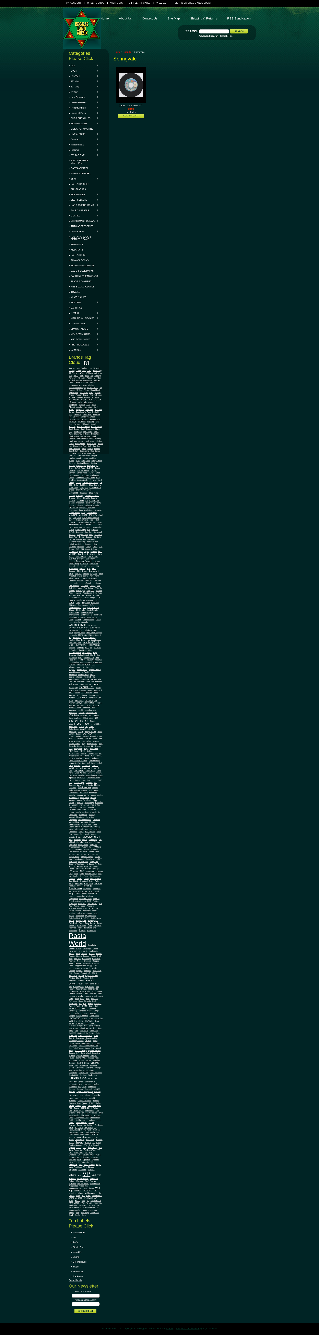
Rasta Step (91, 931)
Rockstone (93, 989)
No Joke (98, 864)
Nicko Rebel (83, 862)
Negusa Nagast (87, 857)
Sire (85, 1026)
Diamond (91, 539)
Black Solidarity (95, 439)
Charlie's (79, 490)
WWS (71, 1200)
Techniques (86, 1108)
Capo (98, 473)
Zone (84, 1215)
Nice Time (73, 862)
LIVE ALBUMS (84, 134)
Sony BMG (85, 1043)
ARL (95, 400)
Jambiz (81, 710)
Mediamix (96, 812)
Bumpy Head (97, 461)
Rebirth (91, 954)
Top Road (96, 1130)
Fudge (92, 598)
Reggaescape (74, 968)
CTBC (75, 527)
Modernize (73, 832)
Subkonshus (90, 1082)
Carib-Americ (74, 475)
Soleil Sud (73, 1036)
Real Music (83, 951)
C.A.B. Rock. (80, 468)
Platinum (89, 896)
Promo (94, 911)
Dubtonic (80, 559)
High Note (82, 650)
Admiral (72, 380)
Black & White (83, 426)
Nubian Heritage (92, 869)
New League (79, 859)
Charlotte (88, 490)
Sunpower (82, 1087)
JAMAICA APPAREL (81, 173)
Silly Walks (88, 1021)
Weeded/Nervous (75, 1188)
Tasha (71, 1106)
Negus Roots (74, 857)
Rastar (71, 949)
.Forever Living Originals (78, 368)
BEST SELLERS (84, 200)
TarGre (98, 1103)
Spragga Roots (93, 1058)
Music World (83, 844)
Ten (70, 1110)
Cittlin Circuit (94, 500)
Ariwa (89, 400)
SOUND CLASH (84, 123)
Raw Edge (87, 949)
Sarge (96, 1011)
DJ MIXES (84, 350)
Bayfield (95, 412)
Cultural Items (84, 231)
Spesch (72, 1053)
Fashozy (72, 581)
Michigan (84, 822)
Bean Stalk (87, 414)
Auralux (79, 407)
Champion (84, 487)
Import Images (74, 672)
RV (80, 1004)
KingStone (78, 749)
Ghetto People (92, 610)
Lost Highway (91, 775)
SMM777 (72, 1033)
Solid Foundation (85, 1036)
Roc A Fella (89, 986)
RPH (77, 999)
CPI (90, 515)
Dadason (79, 532)
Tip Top (91, 1123)
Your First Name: (83, 1291)
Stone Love (83, 1065)
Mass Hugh (89, 802)
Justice (79, 734)
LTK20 (99, 780)
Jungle (80, 731)
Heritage (80, 648)
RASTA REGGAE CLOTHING (79, 161)
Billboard (85, 424)
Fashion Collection (90, 578)
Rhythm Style (88, 978)
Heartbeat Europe (94, 640)
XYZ (82, 1203)
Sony (77, 1043)
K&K (90, 734)
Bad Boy (98, 410)
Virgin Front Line (75, 1167)
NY (70, 871)
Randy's (72, 925)
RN (70, 986)
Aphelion (95, 397)
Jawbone (77, 718)
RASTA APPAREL (79, 168)
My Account (73, 3)
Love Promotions (93, 778)
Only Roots (84, 876)
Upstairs (95, 1160)
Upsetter (86, 1160)
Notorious (79, 869)
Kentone (96, 741)
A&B (81, 375)
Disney (88, 547)
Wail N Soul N (82, 1179)
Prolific (78, 911)
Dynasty (97, 561)
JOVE (81, 727)
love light (81, 778)
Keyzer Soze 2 (74, 744)
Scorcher (92, 1013)
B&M (96, 407)
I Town (87, 665)
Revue (76, 973)
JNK (86, 721)
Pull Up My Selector (84, 913)
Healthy (72, 640)
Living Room (90, 770)
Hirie (98, 655)
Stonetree (93, 1065)
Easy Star (94, 564)
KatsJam (87, 739)
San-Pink (92, 1008)
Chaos (71, 490)
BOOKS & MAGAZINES (82, 265)
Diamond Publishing (77, 542)
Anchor (71, 395)
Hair (95, 630)
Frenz (86, 598)
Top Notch (88, 1127)
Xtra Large (74, 1203)
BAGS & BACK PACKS (82, 271)
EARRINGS (76, 308)
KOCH (82, 751)
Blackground (80, 444)
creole (92, 520)
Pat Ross (98, 883)
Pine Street (92, 894)
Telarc (95, 1108)
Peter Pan (97, 889)
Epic (88, 569)
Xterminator (96, 1200)
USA (71, 1162)
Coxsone (83, 515)
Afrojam (91, 385)
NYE (82, 871)
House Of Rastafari (94, 660)
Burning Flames (83, 463)
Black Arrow (96, 426)
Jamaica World (75, 708)
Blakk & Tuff (91, 444)
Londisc (81, 775)
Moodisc (87, 836)
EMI (97, 566)
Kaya (95, 739)
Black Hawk (87, 431)
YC (98, 1205)
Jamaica (95, 705)
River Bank (89, 984)
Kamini (85, 736)
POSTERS (84, 302)
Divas (95, 547)
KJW (70, 751)
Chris (79, 498)
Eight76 (84, 566)
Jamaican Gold (88, 708)
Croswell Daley (83, 522)
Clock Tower (90, 503)
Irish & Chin (73, 684)
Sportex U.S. (81, 1058)
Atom (94, 404)
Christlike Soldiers (90, 498)
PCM (79, 886)
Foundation (87, 593)
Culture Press (84, 527)
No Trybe (87, 866)
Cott (83, 512)
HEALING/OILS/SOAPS (84, 318)
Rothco (88, 996)
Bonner (97, 449)
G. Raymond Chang (91, 600)
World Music (97, 1196)
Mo (91, 829)
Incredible (73, 674)
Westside (77, 1191)
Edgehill (72, 566)
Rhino (81, 975)
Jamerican (73, 713)
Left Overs (91, 763)
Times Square (81, 1123)
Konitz (83, 753)
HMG (80, 657)
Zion (77, 1213)
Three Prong (95, 1118)
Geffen (92, 605)
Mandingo (93, 793)
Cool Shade (88, 510)
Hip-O (92, 655)
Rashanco (73, 931)
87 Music (89, 373)
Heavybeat (93, 644)
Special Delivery (94, 1051)
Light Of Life (73, 768)
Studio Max (92, 1075)
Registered (85, 968)
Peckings (87, 885)
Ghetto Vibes (74, 612)
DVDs (84, 71)
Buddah (92, 458)
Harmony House (86, 635)
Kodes (89, 751)
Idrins (79, 667)
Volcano (72, 1175)
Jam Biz (72, 705)
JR (86, 727)
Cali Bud (72, 470)
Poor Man (82, 904)
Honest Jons (89, 657)
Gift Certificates (139, 3)
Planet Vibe (80, 896)
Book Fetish (73, 451)
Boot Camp (95, 451)
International (74, 679)
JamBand (72, 710)
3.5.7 (89, 371)
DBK (91, 535)
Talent (77, 1098)
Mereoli (72, 817)
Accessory (91, 378)
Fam (91, 576)
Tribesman (90, 1140)
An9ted (98, 393)
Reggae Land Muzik (83, 963)
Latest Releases (84, 102)
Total (81, 1132)
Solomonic (79, 1038)
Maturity (91, 807)
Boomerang (84, 451)
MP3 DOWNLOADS (84, 339)
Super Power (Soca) (84, 1092)
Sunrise (72, 1089)
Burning (72, 463)
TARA (91, 1103)
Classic (72, 503)
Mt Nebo (79, 842)
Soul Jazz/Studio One (88, 1046)
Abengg (97, 375)
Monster (94, 834)
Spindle (72, 1055)
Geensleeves (83, 605)
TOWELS (75, 292)
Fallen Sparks (83, 576)
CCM (76, 485)
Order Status (95, 3)
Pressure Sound (75, 908)
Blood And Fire (79, 446)
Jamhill (81, 713)
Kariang (79, 739)
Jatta (71, 718)
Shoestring (78, 1021)
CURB (71, 530)
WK (83, 1196)
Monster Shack (75, 837)
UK (86, 1152)
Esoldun (72, 571)
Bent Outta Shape (88, 417)
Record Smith (96, 956)
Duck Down (90, 559)
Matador (83, 807)
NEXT (99, 859)
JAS (90, 715)
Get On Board (93, 608)
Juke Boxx (91, 729)
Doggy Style (84, 552)
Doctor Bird (73, 552)
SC (70, 1013)
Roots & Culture (75, 994)
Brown (85, 458)
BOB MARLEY (84, 194)
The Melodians (91, 1113)
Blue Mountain (74, 449)
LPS (93, 780)
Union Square (83, 1155)
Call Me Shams (83, 470)
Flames (72, 591)
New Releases (84, 97)
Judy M (83, 729)
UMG (91, 1152)
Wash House (95, 1183)
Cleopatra (80, 503)
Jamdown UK (90, 710)
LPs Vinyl (84, 76)
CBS (70, 485)
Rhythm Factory (91, 976)
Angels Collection (83, 397)
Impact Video (82, 670)
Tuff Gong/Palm (90, 1150)
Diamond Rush (92, 542)
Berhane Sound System (78, 419)
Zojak (71, 1215)
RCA (71, 951)
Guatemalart (94, 628)
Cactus (97, 468)
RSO (82, 999)
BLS (89, 446)
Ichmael (72, 667)
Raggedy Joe (81, 921)
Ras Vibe (72, 928)
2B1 (84, 371)
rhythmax (72, 981)
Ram (81, 923)
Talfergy (84, 1098)
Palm (91, 881)
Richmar (81, 981)
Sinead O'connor (81, 1023)
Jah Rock (82, 697)
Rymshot (97, 1004)
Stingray (95, 1062)
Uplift (79, 1160)
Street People (88, 1070)
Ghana (71, 610)
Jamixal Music (91, 713)
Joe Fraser (83, 723)
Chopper (72, 498)
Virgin (98, 1164)
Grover (80, 628)
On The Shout (90, 874)
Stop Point (80, 1068)
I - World (72, 665)
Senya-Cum (94, 1016)
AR (70, 400)
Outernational (95, 879)
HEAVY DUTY (80, 645)
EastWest (84, 564)
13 (91, 368)
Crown (92, 522)
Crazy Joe (77, 517)
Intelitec (79, 677)
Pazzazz (72, 886)
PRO (97, 908)
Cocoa (71, 505)
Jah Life (72, 698)
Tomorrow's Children (85, 1125)
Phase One (82, 891)
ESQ (79, 571)
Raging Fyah (93, 921)
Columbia (73, 508)
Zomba (77, 1215)
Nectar (83, 854)
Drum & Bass (80, 556)
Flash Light (80, 591)
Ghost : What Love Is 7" (131, 105)
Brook (78, 458)
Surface (97, 1092)
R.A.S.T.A (85, 918)
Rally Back (73, 923)
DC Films (98, 535)
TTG (84, 1148)
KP (100, 753)
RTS (87, 999)
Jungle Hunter (90, 731)
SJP (77, 1028)
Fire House (77, 588)
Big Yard (77, 424)
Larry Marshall (94, 761)
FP (83, 595)
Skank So (84, 1028)
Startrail (72, 1063)
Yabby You (98, 1203)
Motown (77, 840)
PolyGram (73, 904)
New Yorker (90, 859)
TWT (71, 1152)
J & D (71, 693)
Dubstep (84, 139)
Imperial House (95, 670)
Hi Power (97, 648)
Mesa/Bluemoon (84, 820)
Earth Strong (74, 564)
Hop (97, 657)
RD (75, 951)
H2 (81, 630)
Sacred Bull (93, 1006)
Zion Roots (94, 1213)
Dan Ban (88, 532)
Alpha (86, 390)
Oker (76, 874)
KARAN (72, 739)
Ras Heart (97, 925)
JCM (91, 718)
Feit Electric (78, 583)
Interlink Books (89, 677)
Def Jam (97, 537)
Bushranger (81, 466)
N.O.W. (87, 849)
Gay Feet (95, 603)
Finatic (92, 586)
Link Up (83, 768)
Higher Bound (83, 655)
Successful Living (75, 1084)
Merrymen (73, 820)
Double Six (91, 554)
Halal (71, 633)
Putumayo (80, 916)
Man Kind (84, 793)
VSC (99, 1175)
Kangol (93, 736)
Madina (95, 788)
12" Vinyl (84, 81)
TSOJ (78, 1148)
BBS (70, 414)
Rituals (80, 984)
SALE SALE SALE (84, 210)
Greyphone (92, 625)
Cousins (73, 515)
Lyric (79, 785)
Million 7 (78, 827)
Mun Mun (88, 842)
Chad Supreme (95, 485)
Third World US (86, 1115)
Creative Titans (82, 520)
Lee (83, 763)
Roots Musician (90, 994)
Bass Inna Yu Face (83, 412)
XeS (83, 1200)
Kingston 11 (88, 746)
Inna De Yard (83, 674)
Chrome (72, 500)
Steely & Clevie (82, 1063)
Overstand (84, 881)
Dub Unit (72, 559)
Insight (92, 674)
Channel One (95, 487)
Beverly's (72, 422)
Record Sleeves (82, 956)
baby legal (80, 410)
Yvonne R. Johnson (89, 1210)
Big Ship (90, 422)
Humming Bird (86, 662)
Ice (93, 665)
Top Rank (87, 1130)
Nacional (94, 849)
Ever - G (78, 573)
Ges (84, 608)
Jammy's (74, 715)
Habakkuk (88, 630)
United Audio (95, 1155)
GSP (86, 628)
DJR (77, 549)
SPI (77, 1053)
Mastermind (73, 807)
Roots (99, 991)
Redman (72, 961)
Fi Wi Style (97, 583)
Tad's (96, 1095)
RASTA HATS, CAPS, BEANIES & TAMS (81, 238)
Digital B (78, 544)
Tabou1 (87, 1095)
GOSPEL (84, 215)
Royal (94, 996)
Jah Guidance (94, 695)
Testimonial (89, 1110)
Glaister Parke (96, 615)
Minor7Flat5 (88, 827)
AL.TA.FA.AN (92, 388)
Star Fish (96, 1060)
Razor (95, 949)
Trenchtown (79, 1140)
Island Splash (80, 690)
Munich (97, 842)
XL (88, 1200)
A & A (96, 373)
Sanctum (82, 1011)
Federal (80, 581)
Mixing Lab (79, 829)
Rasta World (77, 939)
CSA (94, 525)
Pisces (71, 896)
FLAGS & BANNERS (81, 281)
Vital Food (82, 1169)
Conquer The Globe (87, 508)
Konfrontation (74, 753)
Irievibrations (97, 682)
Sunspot (80, 1089)
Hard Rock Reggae (94, 633)
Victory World (89, 1165)
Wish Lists (116, 3)
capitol (91, 473)
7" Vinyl (84, 92)
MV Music (97, 847)
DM (82, 549)
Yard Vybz (91, 1205)
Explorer (93, 573)
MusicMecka (86, 847)
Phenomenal (94, 891)
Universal (85, 1157)
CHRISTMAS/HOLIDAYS (84, 221)
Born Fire (72, 453)
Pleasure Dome (85, 899)
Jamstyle (83, 715)
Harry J (98, 635)
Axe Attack (88, 407)
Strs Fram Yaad (96, 1073)
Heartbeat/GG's (75, 642)
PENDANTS (77, 244)
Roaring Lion (78, 986)
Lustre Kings (79, 783)
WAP (87, 1181)
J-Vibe (77, 693)
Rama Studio (90, 923)
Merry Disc (89, 817)
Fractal (88, 595)
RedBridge (86, 958)
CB (101, 483)
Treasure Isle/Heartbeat (84, 1137)
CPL (95, 515)
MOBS (96, 829)
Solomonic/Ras (91, 1038)
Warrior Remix (83, 1183)
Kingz (86, 749)
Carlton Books (82, 480)
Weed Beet (84, 1186)
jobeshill (72, 724)
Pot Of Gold (92, 904)
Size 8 (71, 1028)
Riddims (84, 150)
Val (91, 1162)
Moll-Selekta (90, 832)
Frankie (96, 595)
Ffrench (88, 583)
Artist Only (82, 402)
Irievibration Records (82, 682)
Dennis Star (81, 539)
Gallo (78, 603)
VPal (94, 1175)
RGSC (94, 973)
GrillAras (72, 628)
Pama (71, 883)
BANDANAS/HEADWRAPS (84, 276)
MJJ (86, 829)
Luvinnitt (89, 783)
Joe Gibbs (96, 724)
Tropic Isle (97, 1142)
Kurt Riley (78, 758)
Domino (94, 552)
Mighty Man (86, 824)
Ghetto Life (80, 610)
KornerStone (93, 753)
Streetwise (73, 1073)
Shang (84, 1018)
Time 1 (71, 1123)
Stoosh (71, 1068)
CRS (82, 525)
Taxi (84, 1105)
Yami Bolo (73, 1205)
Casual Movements (90, 483)
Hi (91, 648)
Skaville (92, 1028)
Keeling (77, 741)
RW (84, 1004)
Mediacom (86, 812)
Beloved (76, 417)
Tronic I (88, 1142)
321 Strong (97, 371)
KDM (71, 741)
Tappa (84, 1103)
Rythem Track (74, 1006)
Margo (93, 795)
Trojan (79, 1142)
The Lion (80, 1113)
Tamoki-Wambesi (84, 1101)
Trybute (72, 1148)
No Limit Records (76, 866)
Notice (71, 869)
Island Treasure (93, 690)
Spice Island (86, 1053)
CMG (99, 503)
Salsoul (84, 1008)
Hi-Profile (72, 650)
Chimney (79, 496)
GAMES (84, 313)
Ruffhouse (73, 1001)
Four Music (97, 593)
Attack (72, 407)
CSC (100, 525)
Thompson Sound (81, 1118)
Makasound (74, 793)
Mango (80, 795)
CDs (84, 65)
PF (70, 891)
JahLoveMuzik (89, 703)
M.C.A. (97, 785)
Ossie (86, 878)
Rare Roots (81, 925)
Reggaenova (92, 966)
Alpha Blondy (95, 390)
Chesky (72, 496)
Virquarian (73, 1169)
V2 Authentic (83, 1162)
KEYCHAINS (77, 249)
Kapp (99, 736)
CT (70, 527)
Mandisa (72, 795)
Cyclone (95, 530)
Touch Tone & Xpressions (79, 1135)
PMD (89, 901)
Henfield (72, 648)
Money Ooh (78, 834)
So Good (81, 1033)
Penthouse (75, 888)
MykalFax (78, 849)
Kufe (92, 756)
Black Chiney (74, 429)
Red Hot (77, 958)
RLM (97, 984)
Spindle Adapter (82, 1055)
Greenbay (85, 622)
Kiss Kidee (94, 749)
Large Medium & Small (78, 761)
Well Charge (89, 1188)
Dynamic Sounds (84, 561)
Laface (86, 758)
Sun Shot (87, 1084)
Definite (72, 539)
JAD (78, 695)
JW (84, 734)
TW (98, 1150)
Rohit (82, 991)
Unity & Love (74, 1157)
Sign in (179, 3)
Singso (80, 1026)
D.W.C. (71, 532)
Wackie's (72, 1179)
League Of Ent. (75, 763)
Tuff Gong (92, 1147)
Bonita (90, 449)
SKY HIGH (84, 1031)
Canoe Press (82, 473)
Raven (78, 949)
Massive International (80, 805)
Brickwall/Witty (84, 456)
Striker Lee (83, 1072)
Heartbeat (80, 640)
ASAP (90, 402)
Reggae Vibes (80, 966)
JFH (76, 721)
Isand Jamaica (85, 684)
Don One (82, 554)
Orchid (79, 879)
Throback (91, 1120)
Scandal (76, 1013)
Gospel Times (88, 620)
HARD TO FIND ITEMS (84, 205)
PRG (85, 908)
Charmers (83, 493)
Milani (71, 827)
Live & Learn (79, 770)
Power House (79, 906)
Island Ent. (86, 687)
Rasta (82, 930)
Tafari (71, 1098)
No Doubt (90, 864)
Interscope (85, 679)
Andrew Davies (96, 395)
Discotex (80, 547)
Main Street (93, 790)
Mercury (92, 815)
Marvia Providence (84, 800)
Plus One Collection (77, 901)
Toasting (72, 1125)
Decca (81, 537)
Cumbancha (97, 527)
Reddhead (96, 958)
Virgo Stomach (89, 1167)
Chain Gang (73, 487)
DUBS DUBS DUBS (84, 118)
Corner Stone (74, 513)
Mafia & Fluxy (74, 790)
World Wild (88, 1198)
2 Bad (78, 371)
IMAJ (93, 667)
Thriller (71, 1120)
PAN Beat (79, 883)
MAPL (86, 795)
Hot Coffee (73, 660)
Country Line (92, 513)
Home (117, 52)
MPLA (84, 840)
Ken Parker (86, 741)
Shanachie (74, 1018)
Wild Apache (90, 1193)
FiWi (96, 588)
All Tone (79, 390)
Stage (81, 1060)
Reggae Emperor (84, 961)
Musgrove (73, 844)
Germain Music (75, 608)
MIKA (95, 824)
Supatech (88, 1089)
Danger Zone (82, 535)
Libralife (77, 766)
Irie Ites (94, 679)
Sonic (88, 1040)
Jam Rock (81, 705)
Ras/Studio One (89, 928)
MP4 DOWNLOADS (84, 334)
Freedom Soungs (75, 598)
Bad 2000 (89, 410)
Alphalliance (73, 393)
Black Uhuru (89, 441)
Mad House (84, 787)
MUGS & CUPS (78, 297)
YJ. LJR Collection (87, 1208)
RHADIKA (73, 976)
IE (83, 667)
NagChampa (74, 852)
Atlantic (82, 405)
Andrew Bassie (82, 395)
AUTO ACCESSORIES (82, 226)
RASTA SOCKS (78, 255)
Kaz (100, 739)
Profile (71, 911)
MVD (71, 849)
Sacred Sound (74, 1008)
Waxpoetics (73, 1186)
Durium (71, 561)
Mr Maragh (93, 840)
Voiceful (91, 1169)
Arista (83, 400)
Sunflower (73, 1087)
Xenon (77, 1200)
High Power (87, 653)
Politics (95, 901)
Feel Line (88, 581)
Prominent (86, 911)
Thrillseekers (81, 1120)
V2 (75, 1162)
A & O (76, 375)
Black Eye (78, 431)
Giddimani (85, 615)
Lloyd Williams (80, 773)
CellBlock (83, 485)
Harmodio (73, 635)
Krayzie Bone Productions (79, 756)
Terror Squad (78, 1110)
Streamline (77, 1070)
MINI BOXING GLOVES (82, 286)
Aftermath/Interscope (77, 388)
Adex (99, 378)
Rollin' (87, 991)
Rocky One (73, 991)
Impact (72, 669)
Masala (80, 802)
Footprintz (90, 591)
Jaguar (84, 695)
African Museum (81, 383)
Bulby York (86, 461)
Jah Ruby (93, 698)
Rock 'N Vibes (81, 989)
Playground (73, 899)
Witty (78, 1196)
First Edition (88, 588)
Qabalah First (74, 918)
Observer (90, 871)
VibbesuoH (73, 1165)
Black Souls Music (76, 441)
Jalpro (99, 703)
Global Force (74, 617)
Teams (76, 1108)
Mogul (81, 832)
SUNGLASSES (78, 189)
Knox (76, 751)
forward (78, 593)
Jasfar (96, 715)
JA (82, 693)
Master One (95, 805)
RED (70, 958)
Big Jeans (81, 422)
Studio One (78, 1078)
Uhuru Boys (78, 1152)
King (83, 744)
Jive (81, 721)
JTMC (91, 727)
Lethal (99, 763)
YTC (98, 1208)
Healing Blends (89, 638)
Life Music (86, 766)
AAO (87, 375)
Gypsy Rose (73, 630)
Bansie (71, 412)
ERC (94, 569)
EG (78, 566)
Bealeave (77, 414)
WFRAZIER (87, 1191)
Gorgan (78, 620)
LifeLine (95, 766)
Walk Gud (94, 1179)
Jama (88, 705)
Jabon (95, 693)
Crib (97, 520)
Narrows (83, 852)
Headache (77, 638)
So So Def (90, 1033)
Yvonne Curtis (74, 1210)
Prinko (91, 908)
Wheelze (72, 1193)
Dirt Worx (87, 544)
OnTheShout (95, 876)
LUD (70, 783)
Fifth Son (84, 586)
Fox (70, 595)
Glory (83, 617)
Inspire (71, 677)
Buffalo (71, 461)
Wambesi (79, 1181)
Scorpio (72, 1016)
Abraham (72, 378)
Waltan (71, 1181)
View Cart (162, 3)
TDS (70, 1108)
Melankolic (83, 815)
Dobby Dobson (91, 549)
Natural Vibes (93, 852)
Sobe (98, 1033)
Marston (72, 800)
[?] (86, 362)
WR (95, 1198)
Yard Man (82, 1205)
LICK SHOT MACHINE (82, 129)
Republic (87, 971)
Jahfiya (79, 703)
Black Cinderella (87, 429)
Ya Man (89, 1203)
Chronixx (80, 500)
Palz (96, 881)
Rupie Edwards (85, 1001)
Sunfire (96, 1084)
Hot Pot (82, 660)
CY (88, 530)
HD (70, 638)
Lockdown (98, 773)
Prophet (72, 913)
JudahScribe (74, 729)
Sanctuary (73, 1011)
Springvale (73, 1060)
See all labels (75, 1280)
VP (87, 1173)
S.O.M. (84, 1006)
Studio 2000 (73, 1075)
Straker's (89, 1068)
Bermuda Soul (94, 419)
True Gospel (93, 1145)
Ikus (87, 667)
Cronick (72, 522)
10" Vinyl (84, 86)
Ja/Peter (88, 693)
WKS (88, 1196)
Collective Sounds (92, 505)
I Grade (80, 665)
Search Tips (226, 36)
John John (73, 727)
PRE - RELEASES (84, 344)
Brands (127, 52)
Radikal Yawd (96, 918)
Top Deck (79, 1127)
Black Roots (85, 436)
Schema (84, 1013)
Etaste (84, 571)
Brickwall (72, 456)
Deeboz (89, 537)
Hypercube (97, 662)
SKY (76, 1031)
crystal (88, 525)
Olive (82, 874)
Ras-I (80, 928)
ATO (88, 405)
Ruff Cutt (94, 999)
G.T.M (71, 602)
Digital (71, 544)
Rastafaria (92, 945)
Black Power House (82, 434)
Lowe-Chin (86, 780)
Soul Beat (95, 1043)
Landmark (95, 758)
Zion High (85, 1213)
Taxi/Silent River (94, 1106)
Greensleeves (77, 624)
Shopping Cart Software (187, 1328)
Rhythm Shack (75, 978)
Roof (94, 991)
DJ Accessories (84, 323)
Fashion (78, 578)
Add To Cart (131, 115)
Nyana (76, 871)
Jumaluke (72, 731)
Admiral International (84, 380)
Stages (88, 1060)
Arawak (76, 400)
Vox (79, 1175)
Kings (79, 746)
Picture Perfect (80, 894)
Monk (87, 834)
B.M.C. (71, 410)
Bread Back (91, 453)
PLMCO (96, 899)
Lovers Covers (74, 780)
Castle (78, 483)
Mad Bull (72, 787)
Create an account (199, 3)
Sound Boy (89, 1048)
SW (70, 1095)
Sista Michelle (94, 1026)
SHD (91, 1018)
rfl (89, 973)
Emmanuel (73, 569)
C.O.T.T (90, 468)
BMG (84, 449)
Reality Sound (81, 954)
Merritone (80, 817)
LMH (90, 773)
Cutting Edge (80, 530)
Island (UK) (73, 687)
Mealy (78, 812)
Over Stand (73, 881)
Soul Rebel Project (76, 1048)
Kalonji (78, 736)
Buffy (78, 461)
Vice (80, 1165)
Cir (86, 500)
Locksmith (73, 775)
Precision (90, 906)
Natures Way (74, 854)
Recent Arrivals (84, 107)
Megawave (73, 815)
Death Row (73, 537)
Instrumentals (84, 144)
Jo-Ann (93, 721)
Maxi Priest (82, 810)
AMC (91, 393)
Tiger (99, 1120)
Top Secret (73, 1132)
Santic (89, 1011)
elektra (91, 566)
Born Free (82, 453)
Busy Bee (91, 466)
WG (95, 1191)
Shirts (84, 178)
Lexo (71, 766)
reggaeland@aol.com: (86, 1300)
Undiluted (72, 1155)
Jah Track (89, 700)
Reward (84, 973)
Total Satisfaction (91, 1132)
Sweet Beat (78, 1095)
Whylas (80, 1193)
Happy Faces (79, 633)
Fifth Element (74, 586)
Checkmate (93, 493)
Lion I (90, 768)
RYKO (90, 1004)
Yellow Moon (74, 1208)
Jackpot (72, 695)
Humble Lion (74, 662)
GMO (88, 617)
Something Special (76, 1041)
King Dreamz (92, 744)
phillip (71, 894)
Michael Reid (74, 822)
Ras (90, 925)
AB (92, 375)
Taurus (78, 1106)
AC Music (81, 378)
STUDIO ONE (84, 155)
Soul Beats (73, 1046)
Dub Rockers (93, 556)
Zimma (71, 1213)
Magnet (84, 790)
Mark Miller (84, 798)
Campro (94, 470)
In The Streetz (87, 672)
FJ (101, 588)
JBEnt (85, 718)
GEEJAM (72, 605)
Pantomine (88, 883)
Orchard (72, 879)
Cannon (72, 473)
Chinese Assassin (92, 496)
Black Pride (95, 434)
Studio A (83, 1075)
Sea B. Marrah (82, 1016)
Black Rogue (74, 436)
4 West (81, 373)
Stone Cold (73, 1065)
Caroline (93, 480)
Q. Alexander (90, 916)
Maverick (72, 810)
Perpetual (87, 889)
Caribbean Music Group (85, 478)
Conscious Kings (76, 510)
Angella (72, 397)
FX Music (78, 600)
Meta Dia (96, 820)
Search (192, 31)
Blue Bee (96, 446)
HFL (87, 648)
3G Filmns (73, 373)
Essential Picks (84, 113)
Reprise (79, 971)
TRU (85, 1145)
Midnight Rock (74, 824)
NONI (95, 866)
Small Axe (94, 1031)
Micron (92, 822)
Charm (73, 492)
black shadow (82, 439)
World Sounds (75, 1198)
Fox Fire (76, 595)
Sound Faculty (80, 1051)
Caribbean (85, 475)
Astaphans (73, 405)
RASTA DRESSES (80, 184)
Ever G (86, 573)
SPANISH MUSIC (84, 329)
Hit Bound (73, 657)
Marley (93, 798)
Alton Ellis (84, 393)
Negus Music (93, 854)
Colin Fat (79, 505)
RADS (71, 920)
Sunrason (92, 1087)
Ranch (99, 923)
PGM (75, 891)
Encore (82, 569)
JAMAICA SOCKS (80, 260)
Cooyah (98, 510)
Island (96, 684)
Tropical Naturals (75, 1145)
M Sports (89, 785)
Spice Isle (96, 1053)
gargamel (86, 603)
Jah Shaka (79, 700)
